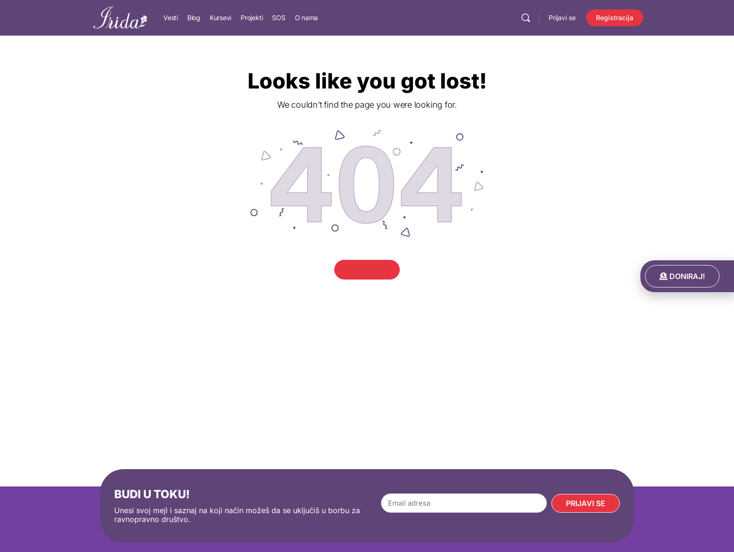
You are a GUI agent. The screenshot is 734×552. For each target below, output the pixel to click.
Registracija (614, 18)
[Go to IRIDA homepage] (120, 17)
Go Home (367, 269)
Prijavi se (562, 18)
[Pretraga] (525, 17)
